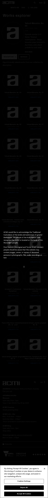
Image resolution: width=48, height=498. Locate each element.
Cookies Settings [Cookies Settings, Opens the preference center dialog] (23, 482)
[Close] (44, 469)
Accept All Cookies (24, 494)
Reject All (24, 488)
